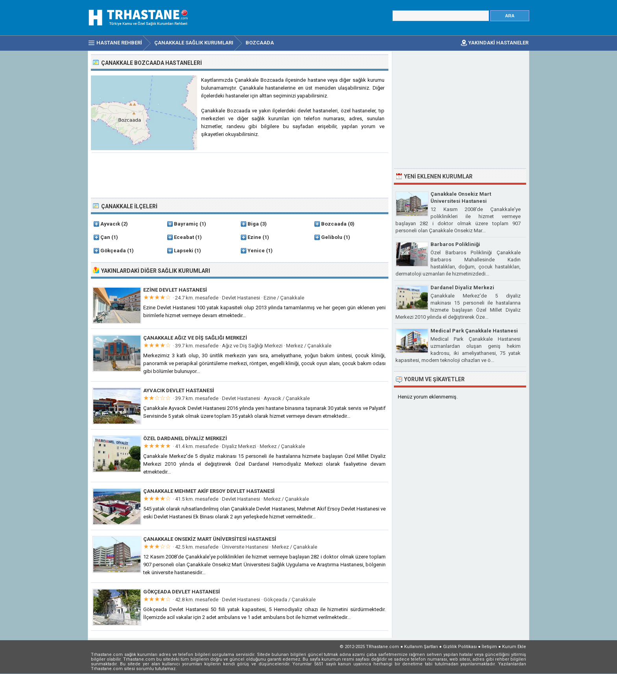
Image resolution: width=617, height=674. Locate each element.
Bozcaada (334, 224)
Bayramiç (186, 224)
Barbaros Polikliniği (455, 244)
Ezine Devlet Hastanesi (175, 290)
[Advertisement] (240, 174)
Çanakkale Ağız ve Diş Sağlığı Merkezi (195, 338)
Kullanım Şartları (421, 646)
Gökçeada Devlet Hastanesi (181, 592)
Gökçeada (113, 250)
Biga (253, 224)
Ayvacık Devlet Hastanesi (178, 390)
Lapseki (183, 250)
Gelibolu (331, 237)
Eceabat (184, 237)
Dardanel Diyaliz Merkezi (462, 287)
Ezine (254, 237)
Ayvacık (110, 224)
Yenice (256, 250)
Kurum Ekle (514, 646)
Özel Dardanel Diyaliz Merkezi (185, 438)
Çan (105, 237)
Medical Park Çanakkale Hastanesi (474, 331)
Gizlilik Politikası (460, 646)
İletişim (489, 646)
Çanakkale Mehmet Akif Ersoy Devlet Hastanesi (209, 491)
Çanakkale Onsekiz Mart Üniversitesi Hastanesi (209, 539)
